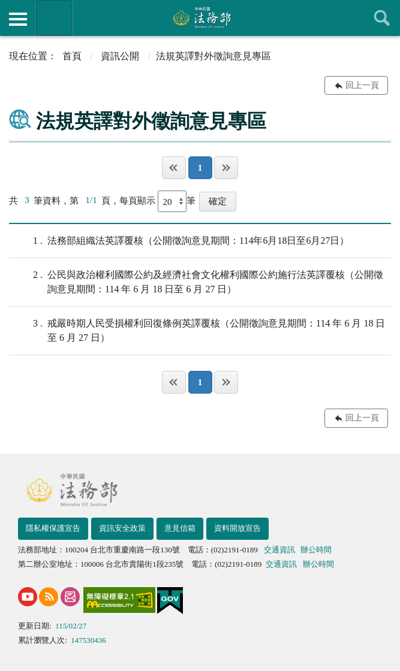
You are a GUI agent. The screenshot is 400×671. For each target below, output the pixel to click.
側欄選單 (18, 19)
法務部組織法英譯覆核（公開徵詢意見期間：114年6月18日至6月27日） (179, 241)
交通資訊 (279, 549)
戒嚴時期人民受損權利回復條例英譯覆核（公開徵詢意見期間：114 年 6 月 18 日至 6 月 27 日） (197, 329)
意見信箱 (180, 528)
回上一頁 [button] (362, 85)
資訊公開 (120, 56)
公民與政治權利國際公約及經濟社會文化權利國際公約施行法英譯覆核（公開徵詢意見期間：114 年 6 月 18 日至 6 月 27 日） (196, 281)
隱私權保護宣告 (53, 528)
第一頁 (174, 167)
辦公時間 (316, 549)
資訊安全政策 (122, 528)
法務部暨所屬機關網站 (54, 18)
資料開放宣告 (237, 528)
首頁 (72, 56)
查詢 (382, 18)
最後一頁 (226, 167)
